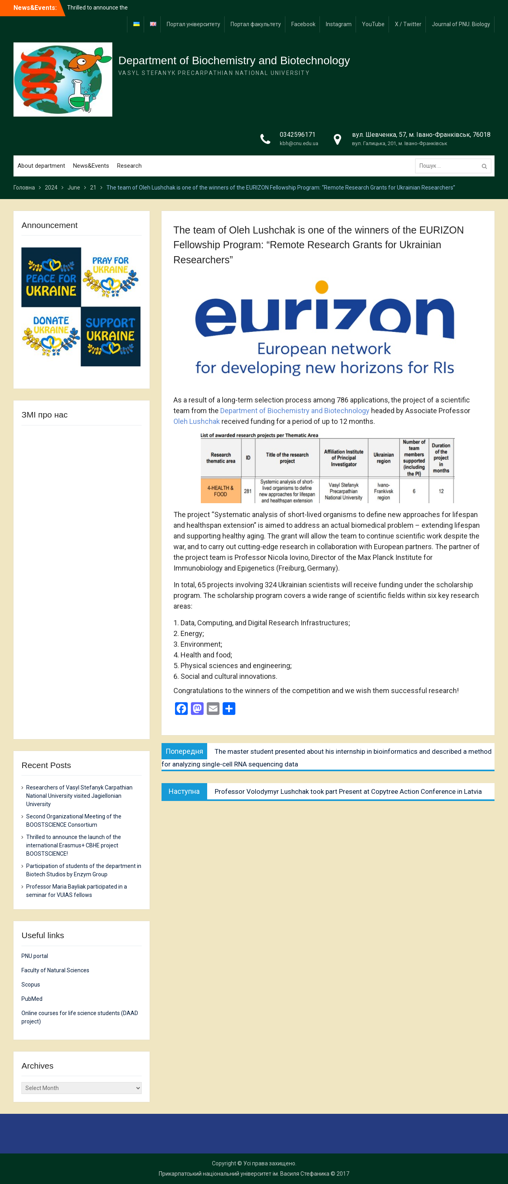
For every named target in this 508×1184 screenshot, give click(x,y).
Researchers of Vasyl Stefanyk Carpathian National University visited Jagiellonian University (79, 795)
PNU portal (34, 956)
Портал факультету (256, 24)
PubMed (31, 999)
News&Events (91, 165)
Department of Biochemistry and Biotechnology (234, 60)
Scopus (30, 984)
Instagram (339, 24)
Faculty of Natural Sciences (55, 970)
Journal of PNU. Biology (461, 24)
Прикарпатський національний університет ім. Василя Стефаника (244, 1174)
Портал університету (193, 24)
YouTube (373, 24)
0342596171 (298, 134)
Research (129, 165)
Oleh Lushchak (196, 421)
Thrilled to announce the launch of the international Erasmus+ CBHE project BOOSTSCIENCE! (73, 845)
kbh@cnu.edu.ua (299, 143)
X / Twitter (408, 24)
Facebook (303, 24)
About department (41, 165)
